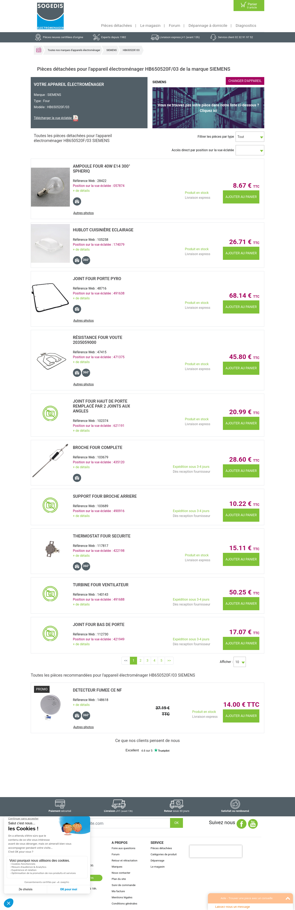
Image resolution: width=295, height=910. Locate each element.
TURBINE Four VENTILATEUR (100, 584)
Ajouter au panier (241, 197)
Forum (174, 25)
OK (176, 823)
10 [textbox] (237, 662)
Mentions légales (122, 897)
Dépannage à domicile (207, 25)
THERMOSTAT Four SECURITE (101, 536)
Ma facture (118, 891)
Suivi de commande (124, 885)
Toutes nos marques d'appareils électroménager (74, 50)
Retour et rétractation (124, 860)
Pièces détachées (116, 25)
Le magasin (150, 25)
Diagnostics (246, 25)
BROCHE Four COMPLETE (97, 447)
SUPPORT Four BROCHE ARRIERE (105, 496)
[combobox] (250, 137)
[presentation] (215, 851)
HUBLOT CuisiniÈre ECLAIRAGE (103, 229)
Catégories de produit (164, 854)
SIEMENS (111, 50)
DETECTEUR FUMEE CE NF (97, 690)
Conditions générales (124, 903)
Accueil (39, 50)
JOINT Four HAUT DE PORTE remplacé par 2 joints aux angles (101, 406)
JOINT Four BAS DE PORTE (99, 624)
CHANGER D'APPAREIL (245, 81)
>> (169, 660)
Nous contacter (121, 872)
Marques (117, 866)
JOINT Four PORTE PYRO (97, 278)
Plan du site (119, 878)
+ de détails (81, 191)
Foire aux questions (123, 848)
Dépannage (157, 860)
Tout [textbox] (240, 137)
